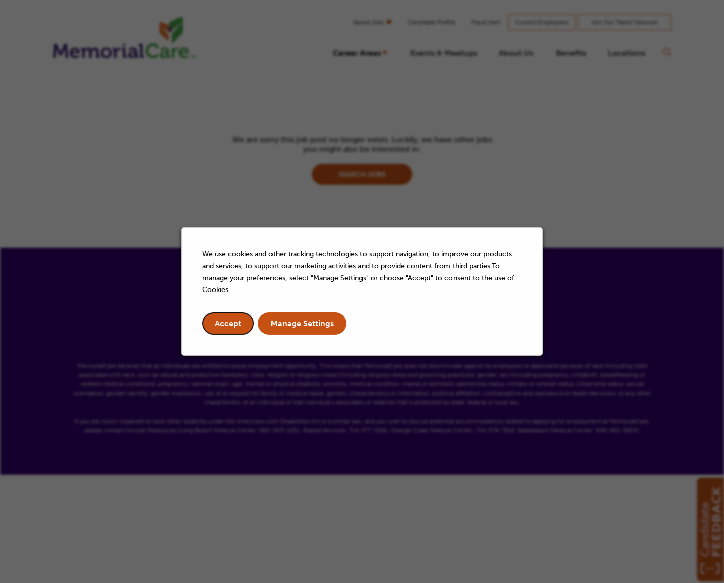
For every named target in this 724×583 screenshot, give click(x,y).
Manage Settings (304, 325)
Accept (231, 325)
